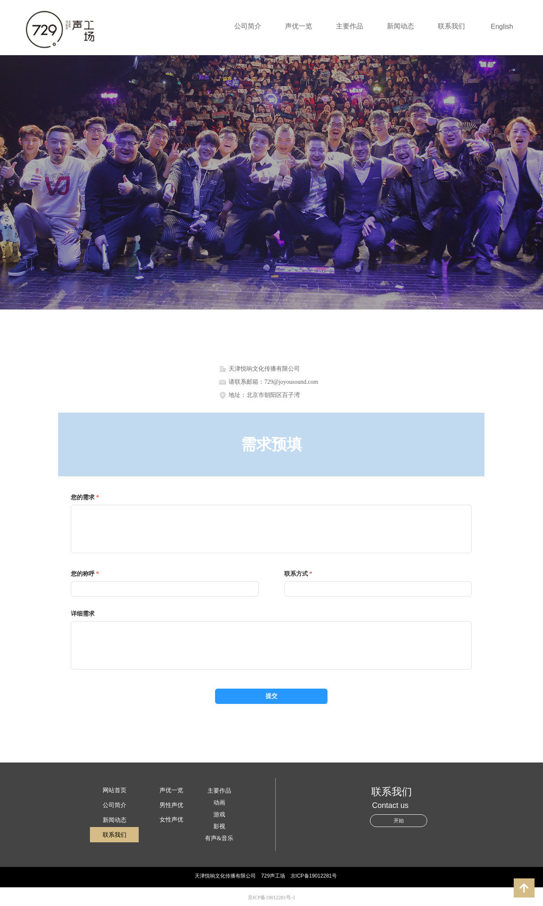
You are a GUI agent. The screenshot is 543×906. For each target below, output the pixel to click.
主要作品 (349, 26)
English (502, 26)
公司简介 (247, 26)
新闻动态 (400, 26)
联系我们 (451, 26)
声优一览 (298, 26)
